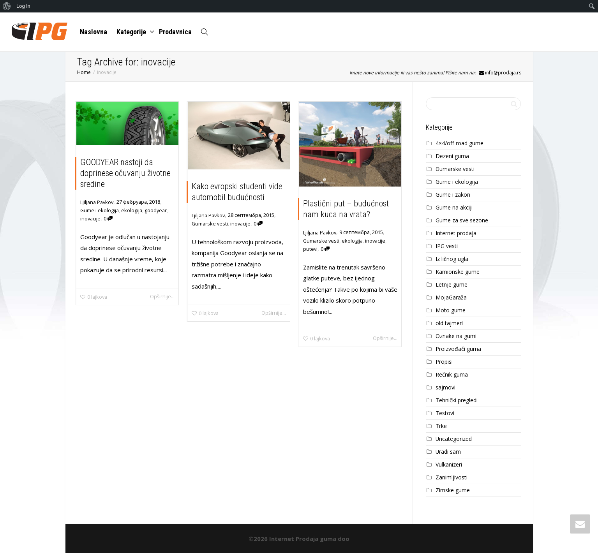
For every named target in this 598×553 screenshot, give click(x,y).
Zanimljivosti (451, 477)
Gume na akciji (454, 207)
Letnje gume (451, 284)
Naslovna (93, 32)
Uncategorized (454, 438)
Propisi (444, 361)
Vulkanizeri (449, 464)
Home (84, 72)
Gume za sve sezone (462, 220)
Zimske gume (453, 490)
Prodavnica (175, 32)
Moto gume (451, 310)
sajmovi (445, 387)
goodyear (156, 210)
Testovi (445, 413)
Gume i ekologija (99, 210)
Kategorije (132, 32)
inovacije (90, 218)
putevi (310, 248)
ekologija (131, 210)
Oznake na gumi (456, 336)
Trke (441, 426)
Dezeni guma (452, 156)
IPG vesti (447, 246)
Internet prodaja (456, 233)
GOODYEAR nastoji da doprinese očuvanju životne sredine (125, 173)
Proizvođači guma (458, 348)
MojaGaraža (451, 297)
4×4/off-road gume (459, 143)
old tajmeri (449, 323)
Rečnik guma (452, 374)
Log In (23, 6)
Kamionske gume (458, 271)
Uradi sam (448, 451)
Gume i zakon (453, 194)
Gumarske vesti (210, 223)
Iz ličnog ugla (452, 258)
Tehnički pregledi (457, 400)
